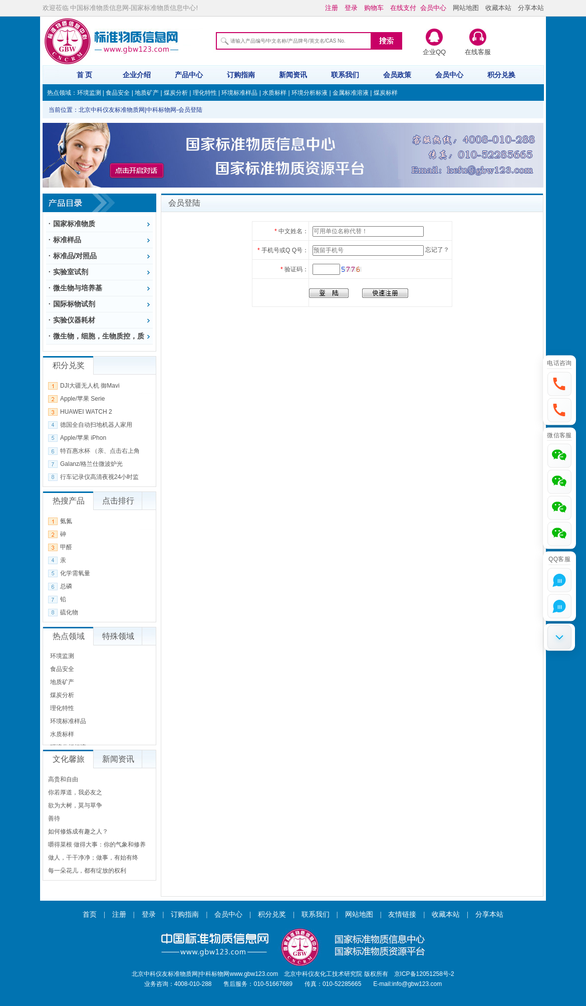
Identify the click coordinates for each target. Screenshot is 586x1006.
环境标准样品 (239, 92)
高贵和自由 (63, 779)
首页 (90, 914)
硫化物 (69, 612)
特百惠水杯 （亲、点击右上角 (100, 450)
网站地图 (466, 8)
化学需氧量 (75, 573)
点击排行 (118, 500)
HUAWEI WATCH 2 (86, 411)
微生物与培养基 (77, 288)
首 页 (85, 75)
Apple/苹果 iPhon (83, 437)
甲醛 (66, 547)
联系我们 (345, 75)
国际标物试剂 (74, 304)
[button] (559, 384)
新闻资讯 (293, 75)
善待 (54, 818)
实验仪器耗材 (74, 320)
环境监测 (89, 92)
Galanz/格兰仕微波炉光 (91, 463)
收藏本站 (498, 8)
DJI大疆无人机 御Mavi (90, 385)
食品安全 (118, 92)
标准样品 (67, 240)
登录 (149, 914)
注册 (119, 914)
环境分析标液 (309, 92)
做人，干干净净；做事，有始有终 (93, 857)
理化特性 (205, 92)
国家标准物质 (74, 224)
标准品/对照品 (75, 256)
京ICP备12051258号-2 (424, 973)
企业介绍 (137, 75)
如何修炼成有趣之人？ (78, 831)
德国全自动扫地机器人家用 (96, 424)
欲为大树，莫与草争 (75, 805)
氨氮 (66, 521)
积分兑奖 (272, 914)
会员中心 (449, 75)
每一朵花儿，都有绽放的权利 (87, 870)
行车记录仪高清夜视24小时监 (99, 476)
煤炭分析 (176, 92)
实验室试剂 (70, 272)
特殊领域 (118, 636)
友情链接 (402, 914)
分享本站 (531, 8)
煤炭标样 (386, 92)
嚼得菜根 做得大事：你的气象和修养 (97, 844)
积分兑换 (501, 75)
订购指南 (241, 75)
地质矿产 (147, 92)
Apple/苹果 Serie (82, 398)
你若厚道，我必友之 (75, 792)
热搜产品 (69, 500)
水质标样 (274, 92)
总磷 (66, 586)
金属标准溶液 (351, 92)
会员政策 (397, 75)
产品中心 (189, 75)
